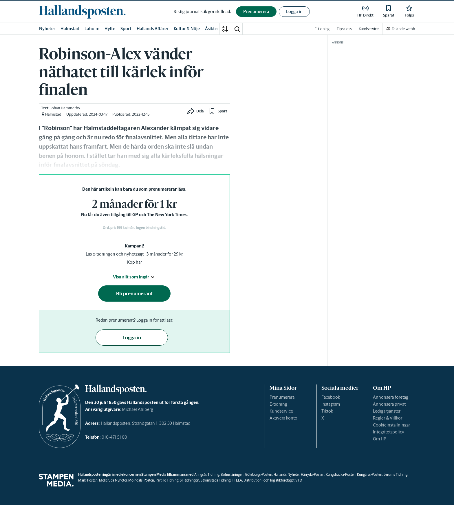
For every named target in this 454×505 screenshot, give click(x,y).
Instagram (330, 404)
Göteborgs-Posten (258, 474)
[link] (82, 12)
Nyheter (47, 28)
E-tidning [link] (321, 28)
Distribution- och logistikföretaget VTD (273, 480)
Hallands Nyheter (286, 474)
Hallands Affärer (153, 28)
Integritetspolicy (388, 432)
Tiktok (327, 411)
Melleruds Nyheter (113, 480)
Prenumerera (282, 397)
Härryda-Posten (312, 474)
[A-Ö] (225, 28)
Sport (125, 28)
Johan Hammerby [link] (65, 107)
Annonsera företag (390, 397)
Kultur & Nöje (187, 28)
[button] (237, 29)
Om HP (379, 439)
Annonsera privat (389, 404)
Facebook (330, 397)
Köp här (134, 262)
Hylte (110, 28)
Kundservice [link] (369, 28)
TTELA (237, 480)
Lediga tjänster (386, 411)
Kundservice (281, 411)
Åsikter (212, 28)
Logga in (294, 11)
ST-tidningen (189, 480)
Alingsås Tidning (206, 474)
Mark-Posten (88, 480)
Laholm (92, 28)
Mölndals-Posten (141, 480)
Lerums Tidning (395, 474)
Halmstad (70, 28)
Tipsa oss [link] (344, 28)
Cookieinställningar (391, 425)
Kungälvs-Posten (369, 474)
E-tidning (278, 404)
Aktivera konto (283, 418)
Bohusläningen (232, 474)
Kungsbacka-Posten (341, 474)
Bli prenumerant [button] (134, 293)
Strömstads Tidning (215, 480)
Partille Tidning (166, 480)
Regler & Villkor (387, 418)
